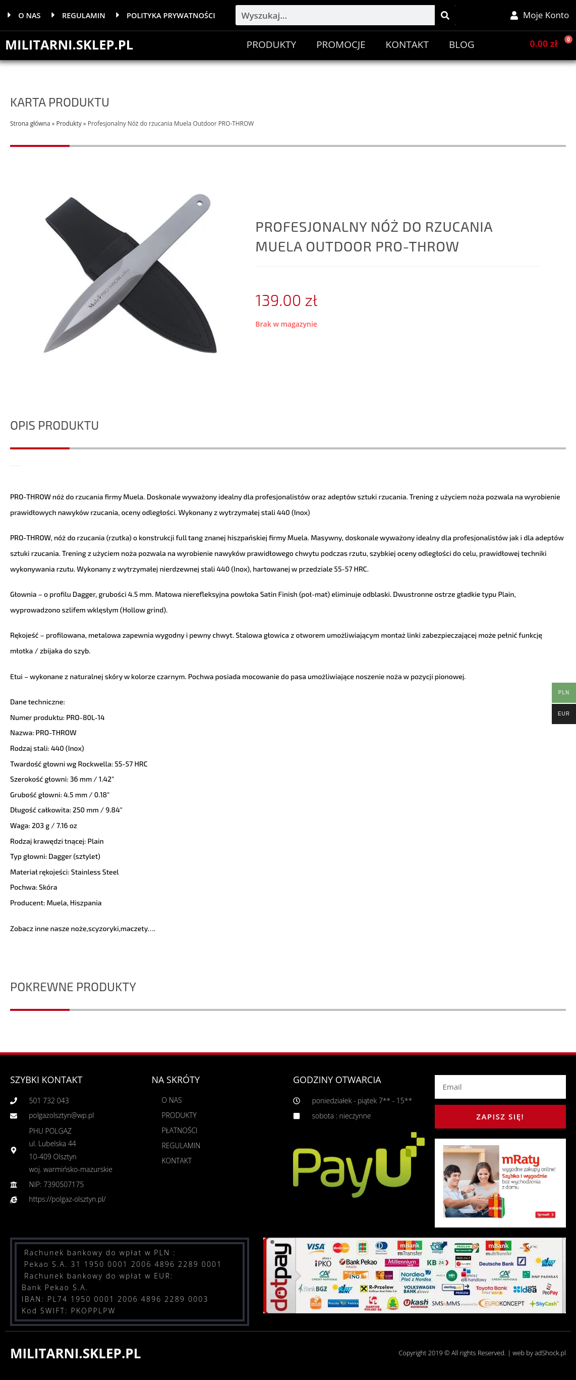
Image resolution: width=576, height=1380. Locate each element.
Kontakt (407, 44)
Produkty (271, 44)
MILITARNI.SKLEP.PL (70, 44)
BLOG (462, 44)
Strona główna (30, 123)
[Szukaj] (445, 15)
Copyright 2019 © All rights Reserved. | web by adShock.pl (480, 1352)
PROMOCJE (340, 44)
